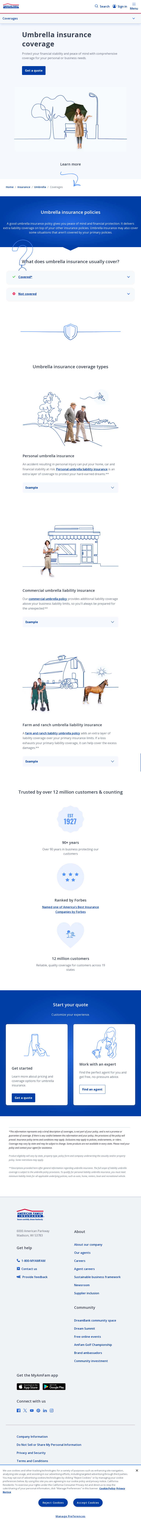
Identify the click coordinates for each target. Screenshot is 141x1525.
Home (10, 187)
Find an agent (92, 1089)
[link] (31, 1261)
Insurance (23, 187)
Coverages (69, 18)
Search (102, 6)
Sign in (120, 6)
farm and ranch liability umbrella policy (52, 733)
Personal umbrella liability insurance (82, 469)
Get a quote (34, 70)
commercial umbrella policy (48, 599)
